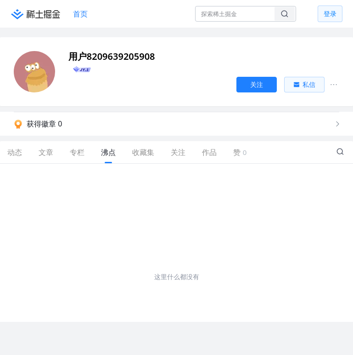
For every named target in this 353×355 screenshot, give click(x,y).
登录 (330, 13)
